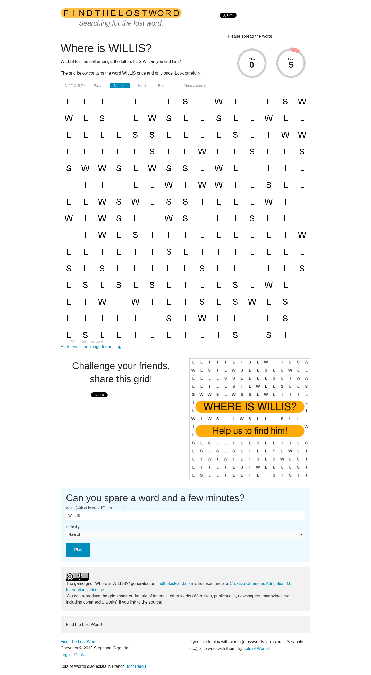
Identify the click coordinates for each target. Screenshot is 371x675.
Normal (119, 86)
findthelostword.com (174, 583)
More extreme (195, 86)
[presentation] (228, 21)
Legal (66, 655)
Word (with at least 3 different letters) (95, 508)
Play (78, 550)
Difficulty (73, 527)
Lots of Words (256, 648)
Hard (142, 86)
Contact (81, 655)
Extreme (164, 86)
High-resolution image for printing (91, 347)
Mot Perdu (136, 666)
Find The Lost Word (79, 641)
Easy (98, 86)
